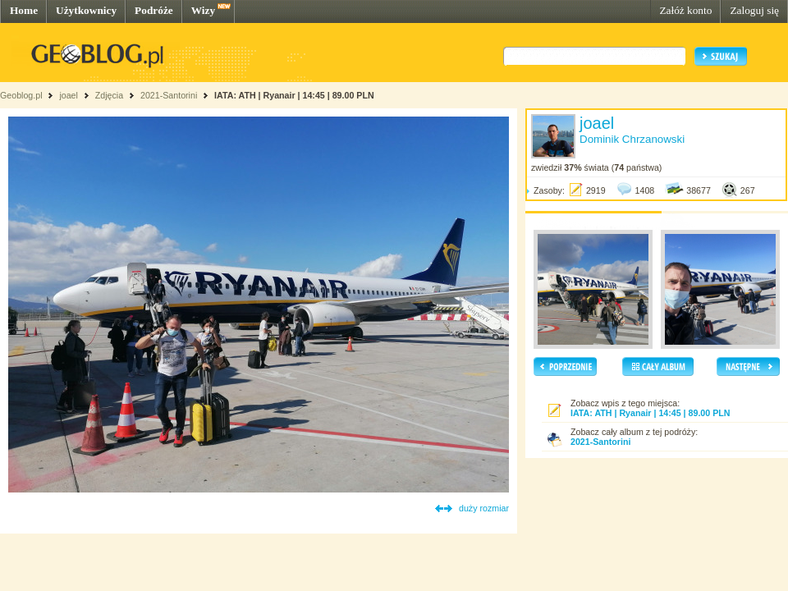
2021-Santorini (168, 95)
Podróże (154, 10)
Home (24, 10)
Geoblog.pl (21, 95)
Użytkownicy (86, 10)
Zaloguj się (754, 10)
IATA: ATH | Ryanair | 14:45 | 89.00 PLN (294, 95)
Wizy (203, 10)
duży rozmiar (484, 508)
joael (68, 95)
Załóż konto (685, 10)
